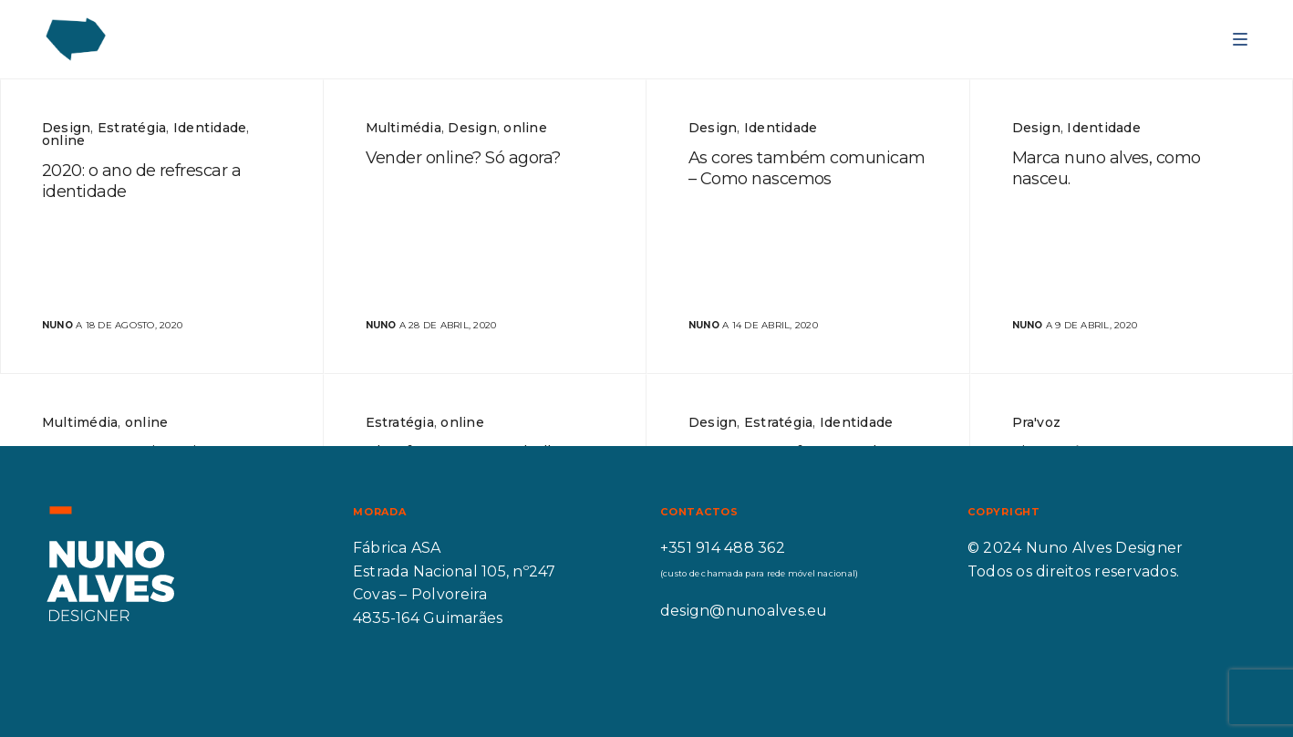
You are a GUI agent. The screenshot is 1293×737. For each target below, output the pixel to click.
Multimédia (403, 127)
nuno (57, 325)
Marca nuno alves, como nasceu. (1106, 168)
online (63, 140)
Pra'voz (1036, 422)
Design (66, 127)
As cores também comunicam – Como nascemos (807, 168)
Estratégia (132, 127)
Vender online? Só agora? (463, 158)
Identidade (209, 127)
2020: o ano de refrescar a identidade (141, 181)
